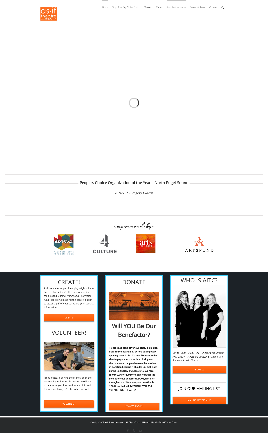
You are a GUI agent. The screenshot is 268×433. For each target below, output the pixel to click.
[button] (223, 7)
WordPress (159, 422)
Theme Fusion (171, 422)
